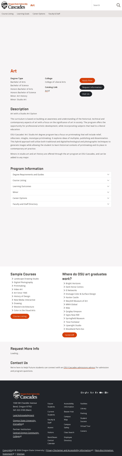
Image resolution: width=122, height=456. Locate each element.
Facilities (83, 403)
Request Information (92, 87)
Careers (83, 431)
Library (83, 408)
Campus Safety (67, 426)
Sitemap (21, 454)
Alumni (50, 427)
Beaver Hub (69, 411)
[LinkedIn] (107, 392)
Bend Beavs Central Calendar (52, 440)
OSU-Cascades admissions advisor (79, 367)
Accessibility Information (69, 405)
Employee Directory (68, 439)
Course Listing (7, 14)
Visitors (51, 432)
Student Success (83, 420)
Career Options (39, 14)
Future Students (51, 405)
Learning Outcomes (22, 186)
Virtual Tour (85, 426)
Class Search (69, 432)
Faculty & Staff (54, 14)
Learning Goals (23, 14)
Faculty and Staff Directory (25, 204)
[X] (92, 392)
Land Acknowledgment (23, 415)
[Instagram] (83, 392)
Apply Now (87, 80)
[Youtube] (101, 392)
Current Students (51, 413)
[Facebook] (96, 392)
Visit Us (85, 94)
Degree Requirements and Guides (28, 174)
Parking (83, 413)
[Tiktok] (87, 392)
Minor (15, 192)
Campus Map (67, 418)
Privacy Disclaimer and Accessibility (69, 450)
